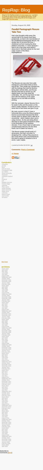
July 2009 (4, 342)
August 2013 (5, 404)
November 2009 (6, 347)
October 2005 (6, 278)
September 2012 (6, 391)
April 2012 (5, 387)
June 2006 (5, 290)
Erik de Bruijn (6, 169)
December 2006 (6, 298)
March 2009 (5, 336)
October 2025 (6, 438)
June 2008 (5, 323)
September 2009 (6, 345)
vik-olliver (4, 197)
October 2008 (6, 329)
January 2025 (6, 425)
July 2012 (4, 390)
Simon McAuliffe (7, 173)
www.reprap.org (26, 15)
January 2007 (6, 300)
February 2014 (6, 408)
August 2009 (5, 343)
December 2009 (6, 349)
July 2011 (4, 376)
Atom (10, 452)
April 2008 (5, 321)
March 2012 (5, 385)
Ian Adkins (5, 172)
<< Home (15, 154)
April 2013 (5, 398)
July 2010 (4, 359)
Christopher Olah (7, 170)
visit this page (13, 19)
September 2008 (6, 328)
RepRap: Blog (16, 10)
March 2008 (5, 319)
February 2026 (6, 443)
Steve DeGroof (6, 190)
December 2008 (6, 332)
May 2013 (4, 400)
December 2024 (6, 424)
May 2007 (4, 305)
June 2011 (5, 374)
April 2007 (5, 304)
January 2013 (6, 394)
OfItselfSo (5, 164)
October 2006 (6, 295)
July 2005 (4, 274)
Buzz (3, 167)
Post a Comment (27, 150)
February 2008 (6, 318)
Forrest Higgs (6, 184)
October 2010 (6, 363)
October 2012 (6, 393)
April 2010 (5, 354)
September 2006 (6, 294)
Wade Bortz (5, 191)
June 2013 (5, 401)
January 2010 (6, 350)
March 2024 (5, 411)
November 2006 (6, 297)
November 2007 (6, 314)
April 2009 (5, 338)
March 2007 (5, 302)
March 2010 (5, 353)
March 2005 (5, 269)
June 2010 (5, 357)
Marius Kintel (6, 194)
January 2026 (6, 442)
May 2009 (4, 339)
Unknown (4, 193)
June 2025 (5, 432)
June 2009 (5, 340)
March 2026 (5, 445)
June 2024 (5, 415)
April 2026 (5, 446)
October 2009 (6, 346)
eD (3, 178)
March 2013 (5, 397)
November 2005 (6, 280)
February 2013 (6, 395)
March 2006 (5, 285)
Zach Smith (5, 196)
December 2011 (6, 383)
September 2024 (6, 419)
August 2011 (5, 377)
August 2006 (5, 292)
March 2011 (5, 370)
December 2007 (6, 315)
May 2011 (4, 373)
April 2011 (5, 371)
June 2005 (5, 273)
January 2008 (6, 316)
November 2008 (6, 331)
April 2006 (5, 287)
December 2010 (6, 366)
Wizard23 (5, 175)
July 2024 (4, 416)
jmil (3, 181)
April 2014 (5, 409)
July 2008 (4, 325)
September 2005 (6, 277)
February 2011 (6, 369)
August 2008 (5, 326)
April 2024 (5, 412)
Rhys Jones (5, 187)
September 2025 (6, 436)
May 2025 (4, 431)
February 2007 (6, 301)
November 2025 (6, 439)
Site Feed (5, 262)
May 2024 (4, 414)
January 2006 (6, 283)
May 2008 (4, 322)
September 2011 (6, 378)
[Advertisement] (7, 229)
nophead (4, 185)
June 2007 (5, 307)
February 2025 (6, 426)
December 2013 (6, 407)
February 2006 (6, 284)
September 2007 (6, 311)
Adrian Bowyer (6, 188)
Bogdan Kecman (7, 182)
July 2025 (4, 433)
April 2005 (5, 270)
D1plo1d (4, 179)
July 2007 (4, 308)
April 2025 (5, 429)
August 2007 (5, 309)
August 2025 (5, 435)
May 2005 (4, 271)
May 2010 (4, 356)
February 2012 (6, 384)
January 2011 (6, 367)
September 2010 (6, 362)
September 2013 (6, 405)
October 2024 (6, 421)
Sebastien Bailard (7, 176)
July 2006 (4, 291)
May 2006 (4, 288)
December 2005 (6, 281)
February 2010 (6, 352)
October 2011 (6, 380)
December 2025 (6, 440)
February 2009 (6, 335)
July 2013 (4, 402)
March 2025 (5, 428)
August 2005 (5, 276)
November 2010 (6, 364)
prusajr (4, 166)
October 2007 (6, 312)
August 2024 (5, 418)
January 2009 (6, 333)
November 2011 (6, 381)
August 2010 (5, 360)
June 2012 (5, 388)
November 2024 (6, 422)
